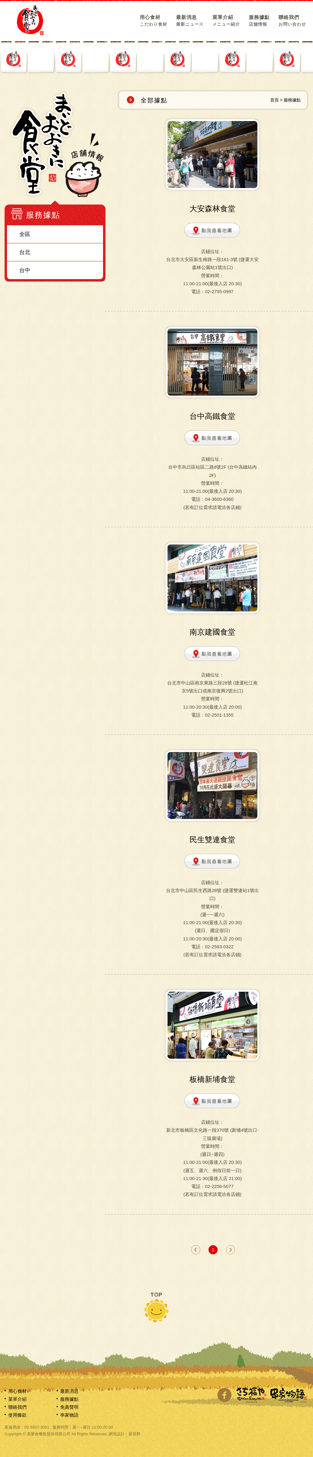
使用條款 (17, 1415)
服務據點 (259, 20)
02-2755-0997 (219, 291)
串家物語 (69, 1415)
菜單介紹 (226, 20)
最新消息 (190, 20)
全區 (24, 234)
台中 (24, 270)
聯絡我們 (292, 20)
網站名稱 (30, 20)
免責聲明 (69, 1407)
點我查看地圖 (212, 231)
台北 (24, 252)
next (230, 1249)
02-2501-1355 (219, 714)
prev (195, 1249)
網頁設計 (116, 1434)
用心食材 (153, 20)
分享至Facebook (224, 1395)
